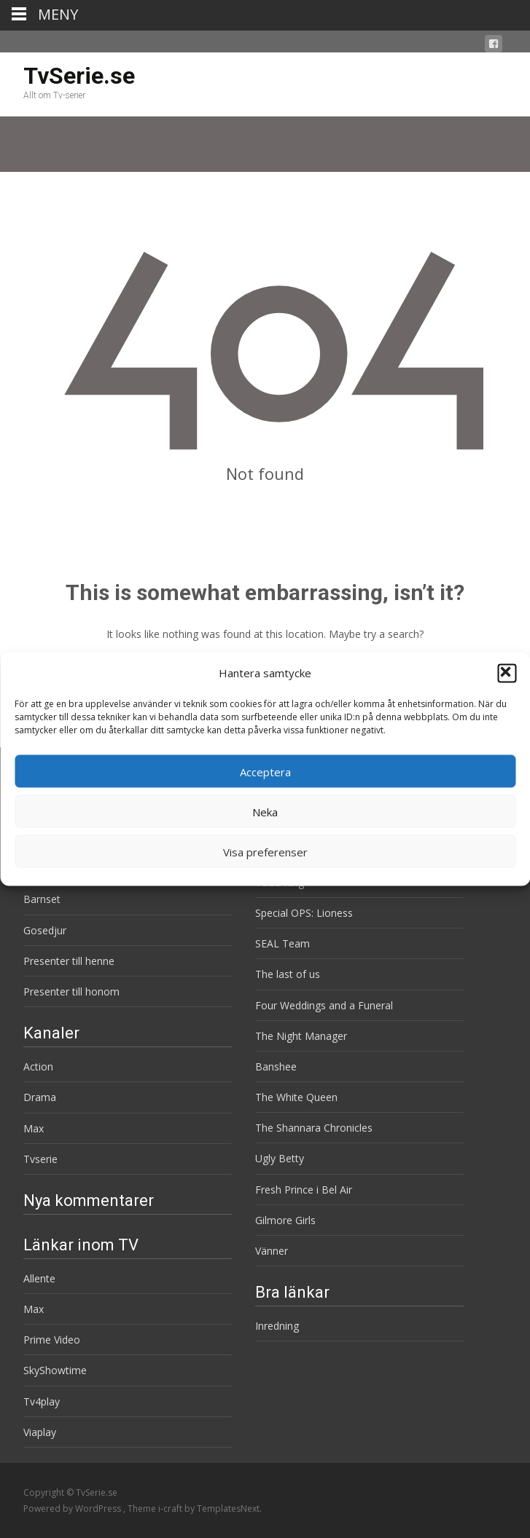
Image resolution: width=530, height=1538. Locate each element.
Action (38, 1066)
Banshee (276, 1066)
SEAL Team (282, 943)
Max (33, 1128)
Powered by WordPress (73, 1508)
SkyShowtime (55, 1370)
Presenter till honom (71, 991)
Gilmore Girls (285, 1220)
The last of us (287, 974)
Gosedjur (44, 930)
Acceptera (265, 771)
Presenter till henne (68, 961)
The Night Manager (301, 1036)
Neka (265, 811)
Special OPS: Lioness (304, 913)
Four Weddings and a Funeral (324, 1005)
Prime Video (51, 1339)
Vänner (271, 1251)
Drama (39, 1097)
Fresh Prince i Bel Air (303, 1189)
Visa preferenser (265, 851)
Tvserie (40, 1159)
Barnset (42, 899)
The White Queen (296, 1097)
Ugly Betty (279, 1158)
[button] (506, 673)
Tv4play (41, 1401)
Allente (39, 1278)
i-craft (171, 1508)
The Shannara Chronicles (314, 1128)
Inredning (277, 1326)
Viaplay (39, 1432)
